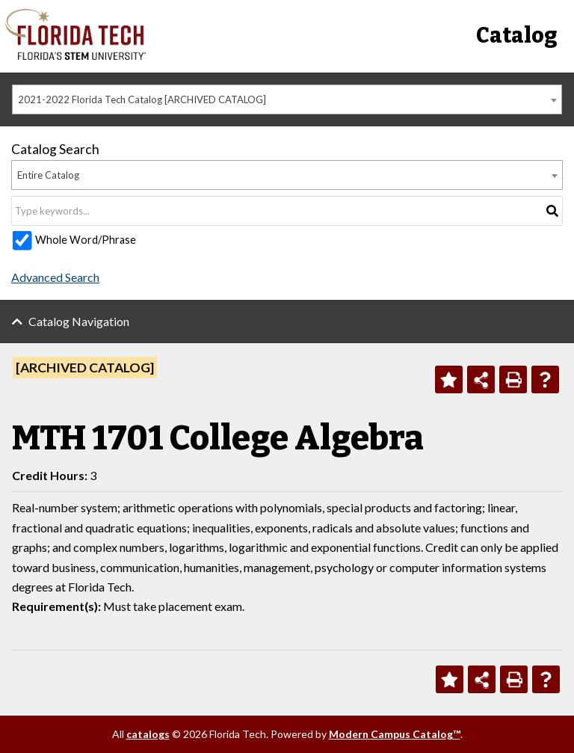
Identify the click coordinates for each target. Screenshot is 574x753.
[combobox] (287, 99)
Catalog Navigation (78, 321)
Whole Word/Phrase (85, 239)
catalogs (148, 734)
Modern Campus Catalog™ (394, 734)
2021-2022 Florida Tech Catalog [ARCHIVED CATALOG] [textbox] (142, 99)
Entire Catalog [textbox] (48, 175)
